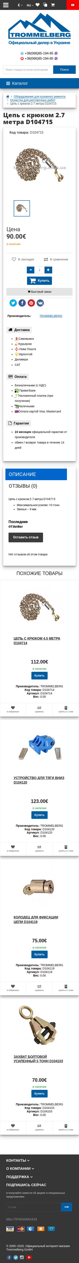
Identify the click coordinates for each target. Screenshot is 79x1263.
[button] (20, 5)
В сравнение (56, 259)
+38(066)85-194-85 (39, 58)
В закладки (23, 259)
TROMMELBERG (51, 316)
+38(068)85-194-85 (39, 53)
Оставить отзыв (25, 537)
